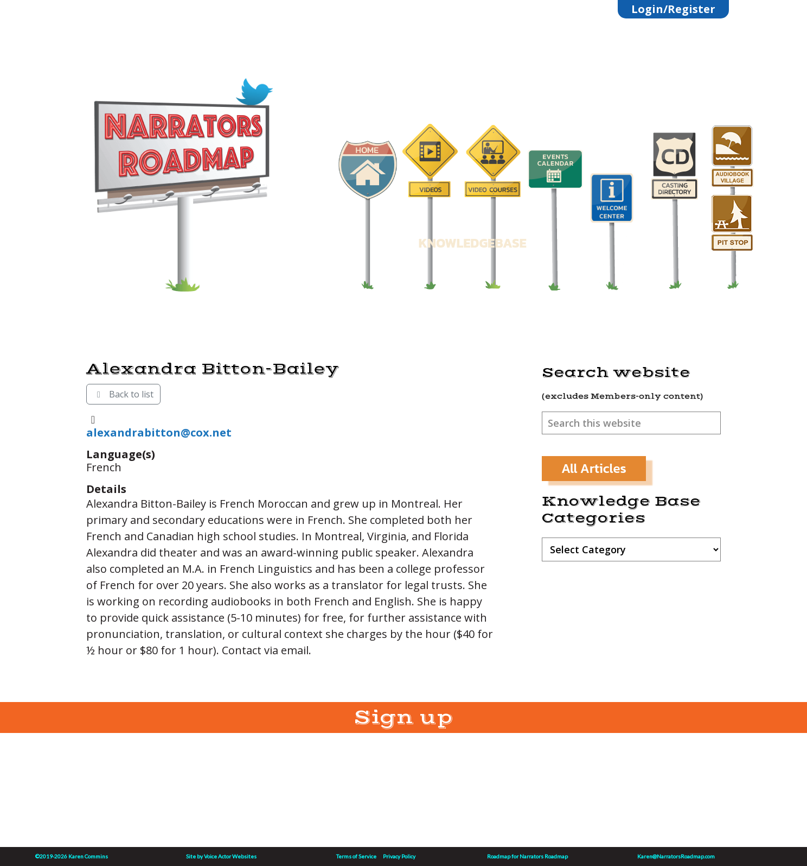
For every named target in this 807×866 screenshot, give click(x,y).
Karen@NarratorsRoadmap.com (676, 856)
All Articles (593, 468)
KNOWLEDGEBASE (472, 242)
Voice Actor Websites (230, 856)
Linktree (187, 77)
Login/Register (673, 9)
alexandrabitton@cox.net (159, 432)
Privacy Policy (399, 856)
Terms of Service (356, 856)
